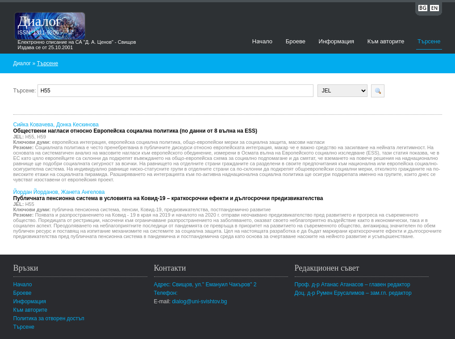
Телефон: (166, 293)
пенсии (130, 209)
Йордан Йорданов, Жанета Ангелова (168, 195)
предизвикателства (186, 209)
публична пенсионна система (85, 209)
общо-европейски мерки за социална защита (234, 142)
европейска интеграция (79, 142)
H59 (41, 136)
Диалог (40, 21)
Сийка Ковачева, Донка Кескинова (135, 127)
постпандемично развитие (241, 209)
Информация (337, 41)
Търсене (428, 41)
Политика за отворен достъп (48, 318)
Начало (262, 41)
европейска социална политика (144, 142)
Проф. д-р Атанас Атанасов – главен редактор (352, 284)
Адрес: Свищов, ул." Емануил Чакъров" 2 (205, 284)
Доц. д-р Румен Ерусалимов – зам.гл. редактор (353, 293)
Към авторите (386, 41)
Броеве (295, 41)
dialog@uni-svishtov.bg (199, 301)
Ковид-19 (151, 209)
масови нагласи (306, 142)
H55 (29, 136)
